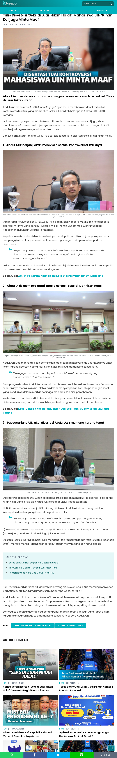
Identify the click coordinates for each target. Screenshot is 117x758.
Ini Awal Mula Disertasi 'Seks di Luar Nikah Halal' (33, 567)
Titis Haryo (27, 24)
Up (111, 748)
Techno (44, 10)
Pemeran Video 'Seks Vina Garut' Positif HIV (31, 572)
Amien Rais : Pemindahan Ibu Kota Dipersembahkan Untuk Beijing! (61, 276)
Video (72, 10)
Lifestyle (14, 10)
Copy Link (105, 755)
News (5, 683)
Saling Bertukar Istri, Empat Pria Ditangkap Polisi (33, 562)
